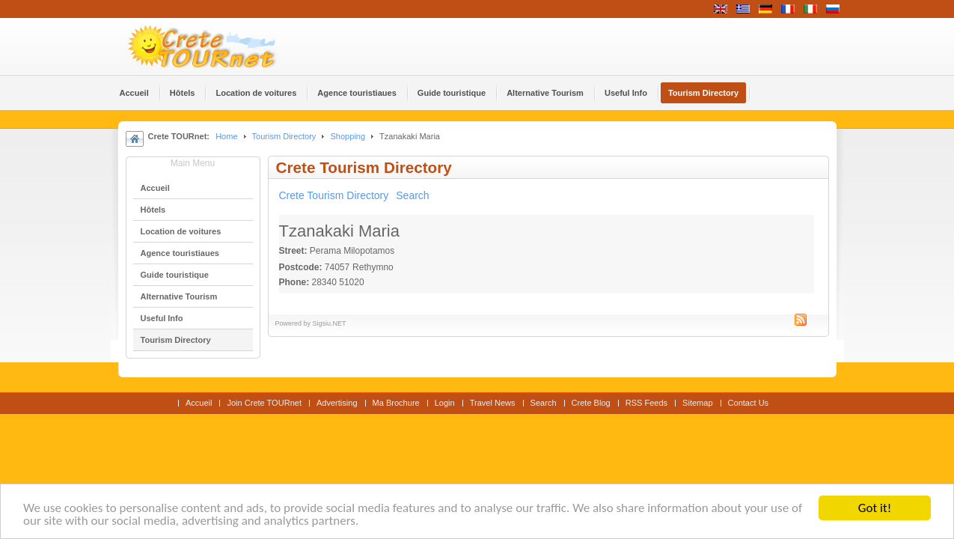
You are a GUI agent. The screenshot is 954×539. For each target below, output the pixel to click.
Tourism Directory (284, 136)
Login (445, 402)
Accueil (199, 402)
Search (412, 195)
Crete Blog (591, 402)
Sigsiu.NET (329, 323)
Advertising (337, 402)
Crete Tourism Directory (334, 195)
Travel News (493, 402)
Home (226, 136)
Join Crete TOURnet (264, 402)
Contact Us (748, 402)
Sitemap (697, 402)
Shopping (347, 136)
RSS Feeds (646, 402)
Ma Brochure (396, 402)
